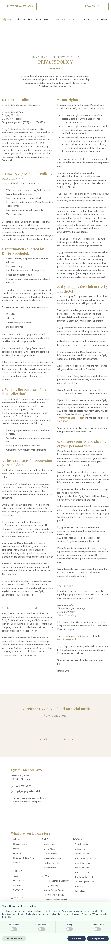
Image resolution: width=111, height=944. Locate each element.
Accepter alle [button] (97, 938)
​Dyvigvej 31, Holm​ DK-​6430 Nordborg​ (21, 777)
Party (46, 839)
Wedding (101, 19)
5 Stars (27, 19)
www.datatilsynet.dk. (67, 639)
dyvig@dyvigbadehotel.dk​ (26, 791)
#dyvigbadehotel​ (55, 715)
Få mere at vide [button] (14, 938)
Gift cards (42, 19)
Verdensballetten (63, 19)
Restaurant (85, 19)
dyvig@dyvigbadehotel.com (70, 417)
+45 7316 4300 (21, 786)
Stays (45, 876)
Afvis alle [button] (76, 938)
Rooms (77, 839)
